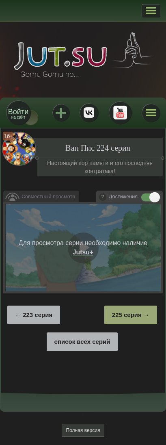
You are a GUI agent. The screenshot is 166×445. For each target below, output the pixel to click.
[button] (151, 10)
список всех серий (82, 341)
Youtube (120, 112)
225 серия (127, 314)
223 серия (37, 314)
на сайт (18, 113)
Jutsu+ (60, 112)
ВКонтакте (89, 112)
